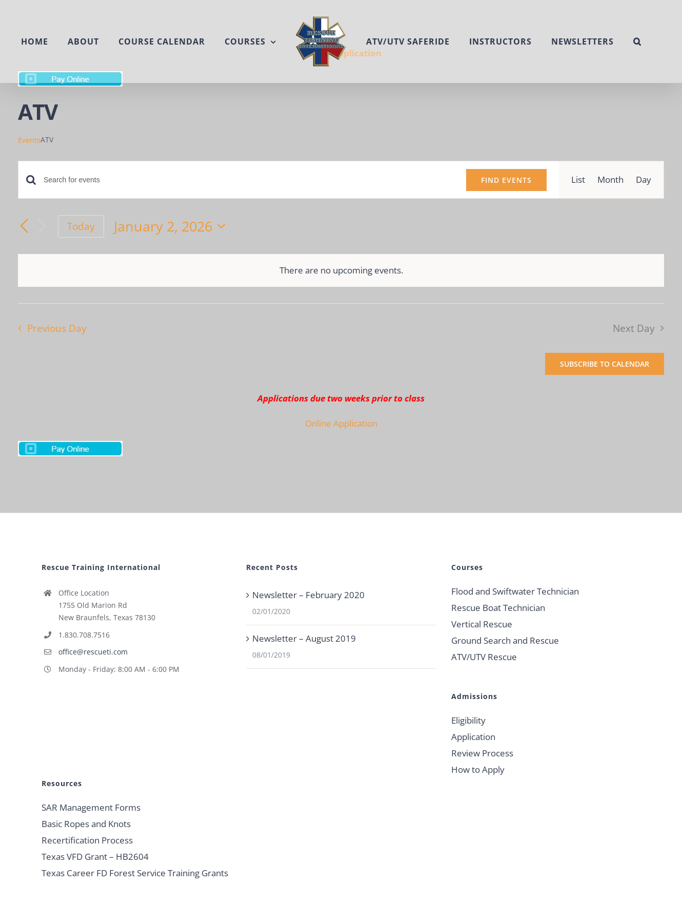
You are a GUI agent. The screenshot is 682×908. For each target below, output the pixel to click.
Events (29, 140)
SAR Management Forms (91, 807)
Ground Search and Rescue (505, 640)
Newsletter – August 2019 (304, 638)
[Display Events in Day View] (643, 179)
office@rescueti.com (93, 652)
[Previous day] (24, 226)
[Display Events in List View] (578, 179)
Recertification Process (87, 840)
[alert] (341, 270)
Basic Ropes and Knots (86, 824)
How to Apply (478, 769)
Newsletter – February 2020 (308, 595)
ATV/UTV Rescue (484, 657)
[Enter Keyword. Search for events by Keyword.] (249, 180)
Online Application (341, 423)
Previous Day (57, 328)
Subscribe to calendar (604, 364)
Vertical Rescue (481, 624)
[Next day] (42, 226)
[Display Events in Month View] (610, 179)
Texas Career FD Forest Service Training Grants (135, 873)
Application (473, 737)
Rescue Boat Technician (498, 608)
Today (81, 226)
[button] (637, 41)
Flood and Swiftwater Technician (515, 591)
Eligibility (468, 720)
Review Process (482, 753)
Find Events (506, 180)
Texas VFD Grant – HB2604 (95, 856)
